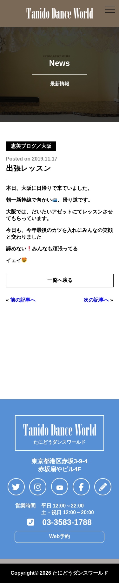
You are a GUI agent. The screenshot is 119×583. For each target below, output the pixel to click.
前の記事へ (23, 300)
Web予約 (59, 536)
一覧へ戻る (60, 280)
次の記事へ (96, 300)
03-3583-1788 (59, 522)
